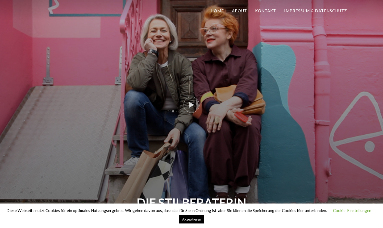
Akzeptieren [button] (191, 219)
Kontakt (265, 10)
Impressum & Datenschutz (315, 10)
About (239, 10)
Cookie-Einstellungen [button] (352, 210)
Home (217, 10)
